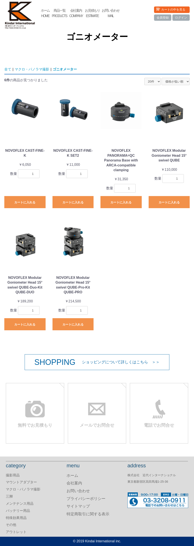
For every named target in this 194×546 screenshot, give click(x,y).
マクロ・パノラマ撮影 (32, 69)
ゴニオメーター (65, 69)
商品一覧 (59, 14)
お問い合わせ (110, 14)
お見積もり (92, 14)
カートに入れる (24, 202)
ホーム (45, 14)
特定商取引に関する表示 (88, 514)
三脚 (9, 496)
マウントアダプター (21, 482)
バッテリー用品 (18, 510)
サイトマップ (78, 506)
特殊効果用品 (16, 518)
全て (7, 69)
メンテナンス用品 (19, 503)
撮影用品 (13, 475)
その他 (11, 525)
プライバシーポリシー (86, 499)
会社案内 (76, 14)
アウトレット (16, 532)
